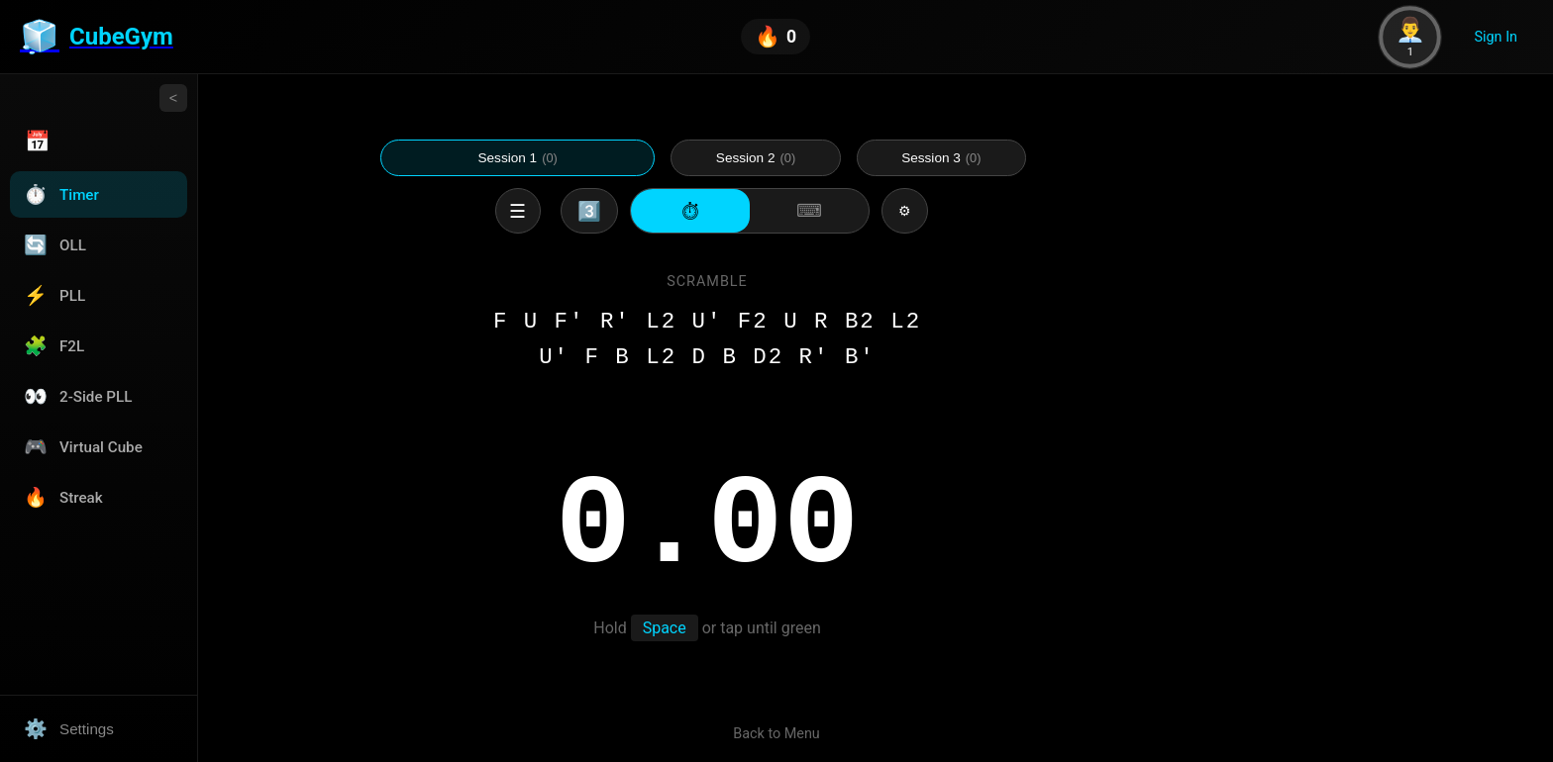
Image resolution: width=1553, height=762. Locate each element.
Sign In (1495, 37)
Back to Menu (776, 733)
